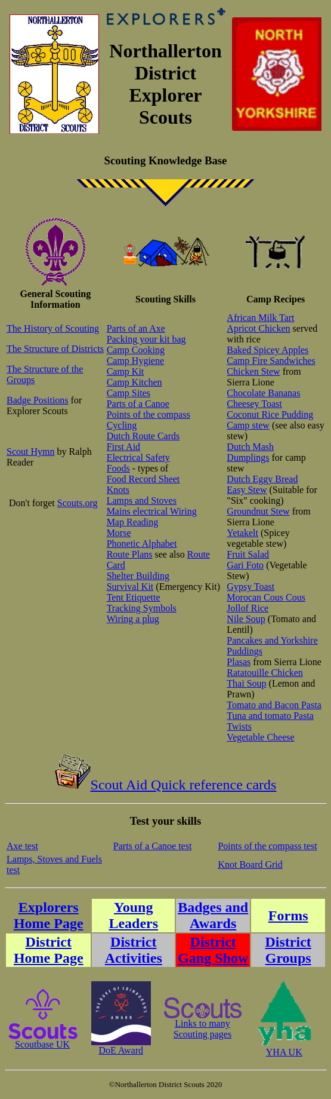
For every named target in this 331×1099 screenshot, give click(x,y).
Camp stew (248, 425)
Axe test (22, 846)
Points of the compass (148, 414)
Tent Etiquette (133, 597)
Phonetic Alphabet (142, 543)
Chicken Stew (253, 371)
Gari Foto (245, 565)
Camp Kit (125, 371)
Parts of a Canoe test (152, 846)
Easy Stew (247, 490)
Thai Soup (246, 683)
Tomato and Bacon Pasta (274, 705)
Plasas (238, 662)
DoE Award (121, 1046)
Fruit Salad (248, 554)
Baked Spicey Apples (267, 350)
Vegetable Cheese (260, 737)
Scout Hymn (30, 451)
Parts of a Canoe (138, 404)
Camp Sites (128, 393)
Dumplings (248, 457)
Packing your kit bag (146, 339)
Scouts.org (77, 503)
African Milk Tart (260, 318)
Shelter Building (138, 576)
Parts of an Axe (136, 328)
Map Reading (133, 522)
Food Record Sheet (143, 479)
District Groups (288, 950)
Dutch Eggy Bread (262, 479)
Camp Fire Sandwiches (271, 361)
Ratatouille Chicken (265, 673)
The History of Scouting (53, 328)
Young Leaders (133, 915)
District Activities (133, 950)
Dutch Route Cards (143, 436)
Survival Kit (130, 586)
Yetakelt (242, 533)
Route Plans (130, 554)
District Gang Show (213, 950)
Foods (118, 468)
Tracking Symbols (142, 608)
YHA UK (284, 1048)
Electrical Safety (138, 457)
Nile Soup (246, 619)
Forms (288, 915)
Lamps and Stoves (142, 500)
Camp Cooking (136, 350)
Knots (118, 490)
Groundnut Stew (258, 511)
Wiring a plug (133, 619)
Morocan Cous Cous (266, 597)
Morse (119, 533)
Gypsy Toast (250, 586)
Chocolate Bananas (263, 393)
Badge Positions (38, 400)
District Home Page (48, 950)
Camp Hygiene (135, 361)
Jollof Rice (247, 608)
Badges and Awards (213, 915)
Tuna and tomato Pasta (270, 716)
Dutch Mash (250, 447)
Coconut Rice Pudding (270, 414)
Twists (239, 726)
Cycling (122, 425)
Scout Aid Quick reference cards (166, 784)
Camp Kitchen (134, 382)
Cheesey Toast (254, 404)
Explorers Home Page (48, 915)
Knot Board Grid (250, 864)
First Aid (123, 447)
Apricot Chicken (258, 328)
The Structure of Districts (55, 349)
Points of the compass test (267, 846)
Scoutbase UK (42, 1040)
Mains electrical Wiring (152, 511)
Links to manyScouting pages (203, 1024)
